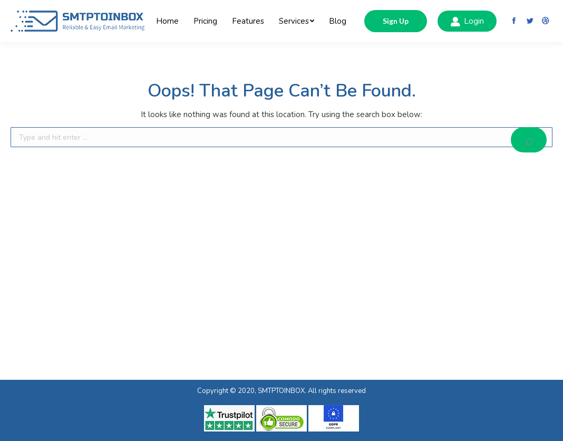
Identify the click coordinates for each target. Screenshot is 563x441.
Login (467, 21)
